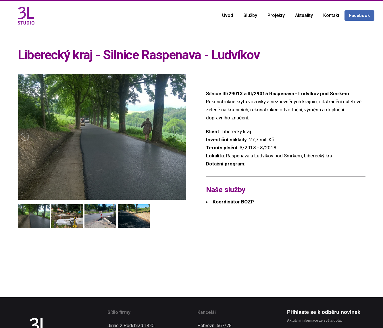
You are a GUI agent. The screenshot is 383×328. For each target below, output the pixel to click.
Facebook (359, 15)
